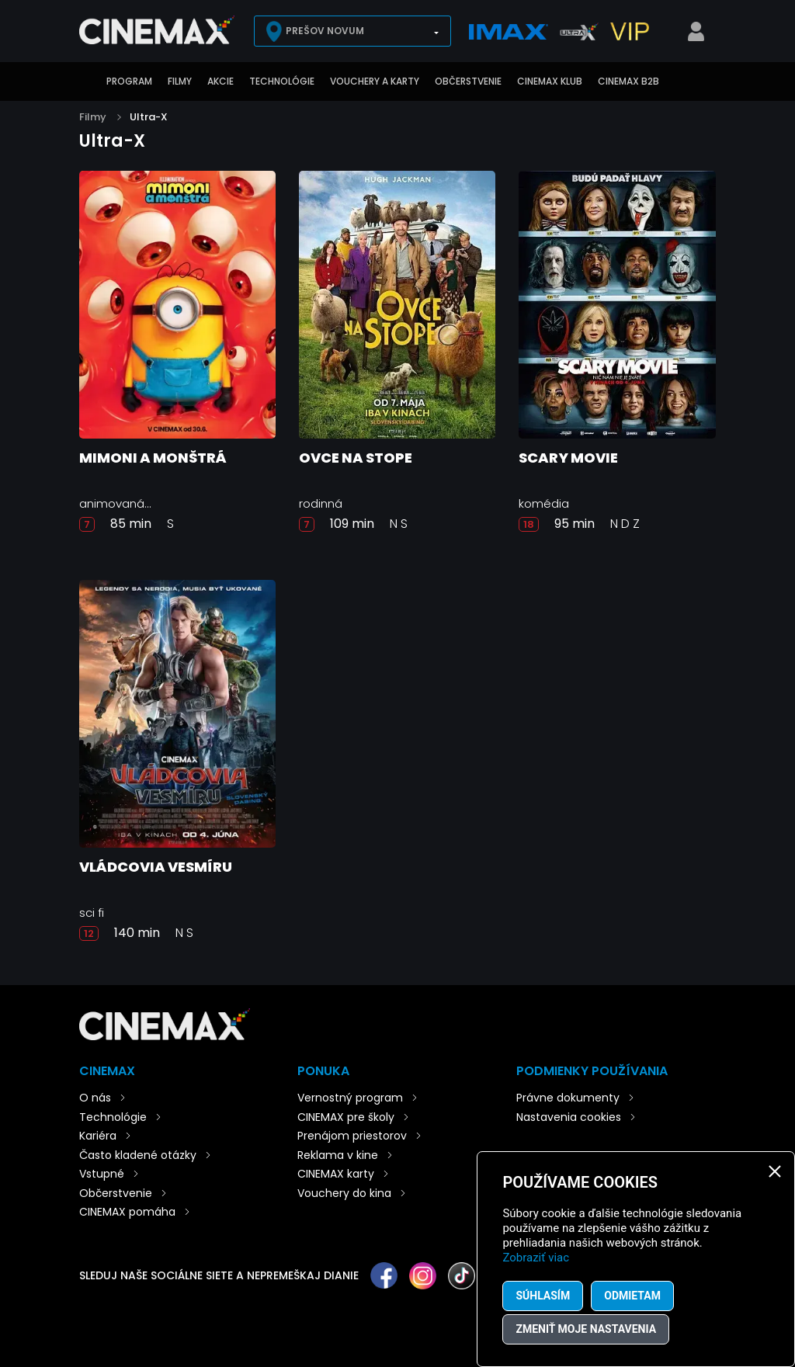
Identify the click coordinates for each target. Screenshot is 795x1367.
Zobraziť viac (535, 1258)
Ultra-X (149, 116)
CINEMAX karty (335, 1173)
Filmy (180, 81)
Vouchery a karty (374, 81)
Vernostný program (350, 1097)
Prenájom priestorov (352, 1135)
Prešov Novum (325, 30)
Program (129, 81)
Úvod (87, 81)
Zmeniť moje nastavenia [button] (586, 1329)
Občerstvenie (468, 81)
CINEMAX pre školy (345, 1117)
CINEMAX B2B (628, 81)
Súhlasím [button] (543, 1295)
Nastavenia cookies (568, 1117)
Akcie (220, 81)
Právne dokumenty (568, 1097)
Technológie (281, 81)
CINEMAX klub (549, 81)
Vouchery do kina (344, 1193)
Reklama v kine (337, 1155)
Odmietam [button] (632, 1295)
